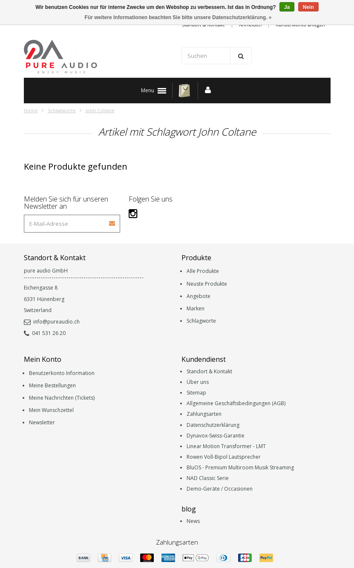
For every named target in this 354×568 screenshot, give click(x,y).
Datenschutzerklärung (213, 425)
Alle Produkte (203, 271)
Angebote (198, 296)
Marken (195, 308)
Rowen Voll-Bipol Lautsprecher (224, 456)
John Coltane (100, 110)
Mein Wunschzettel (51, 410)
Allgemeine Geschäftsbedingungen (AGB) (236, 403)
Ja (287, 7)
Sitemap (196, 392)
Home (31, 110)
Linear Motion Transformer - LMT (226, 446)
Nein (308, 7)
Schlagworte (62, 110)
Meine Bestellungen (52, 385)
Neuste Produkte (207, 283)
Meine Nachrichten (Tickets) (62, 397)
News (193, 521)
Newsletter (42, 422)
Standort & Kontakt (209, 371)
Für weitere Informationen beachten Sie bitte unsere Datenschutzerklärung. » (178, 17)
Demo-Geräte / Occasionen (220, 488)
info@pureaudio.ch (52, 321)
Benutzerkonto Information (62, 373)
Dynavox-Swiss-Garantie (216, 435)
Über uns (198, 382)
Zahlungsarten (204, 413)
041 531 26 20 (45, 333)
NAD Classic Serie (208, 478)
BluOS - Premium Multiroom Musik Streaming (240, 467)
